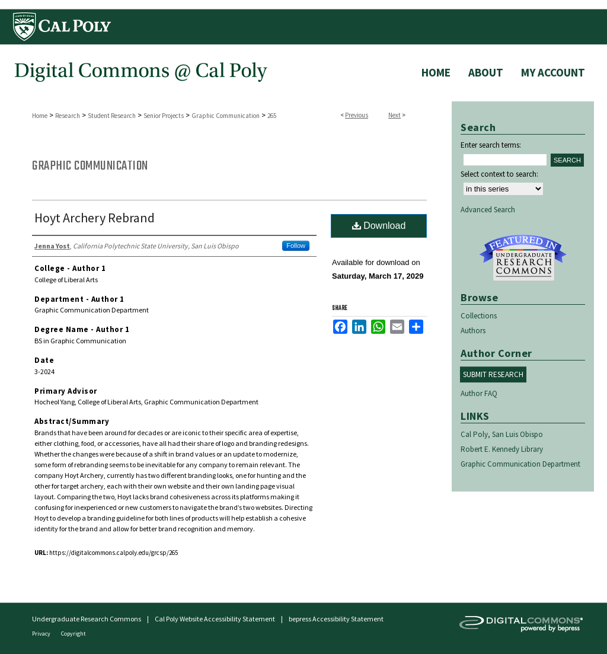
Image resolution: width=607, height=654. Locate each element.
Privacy (42, 633)
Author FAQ (479, 393)
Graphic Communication (225, 115)
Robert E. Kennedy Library (502, 449)
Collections (479, 316)
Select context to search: (499, 174)
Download (379, 226)
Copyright (73, 633)
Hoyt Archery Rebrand (94, 217)
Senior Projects (163, 115)
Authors (473, 331)
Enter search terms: (491, 145)
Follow (295, 245)
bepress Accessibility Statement (336, 618)
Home (39, 115)
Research (67, 115)
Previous (356, 115)
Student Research (112, 115)
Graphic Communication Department (520, 464)
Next (394, 115)
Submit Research (493, 374)
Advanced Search (488, 210)
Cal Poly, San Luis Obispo (502, 434)
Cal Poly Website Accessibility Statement (215, 618)
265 (271, 115)
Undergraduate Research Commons (523, 258)
